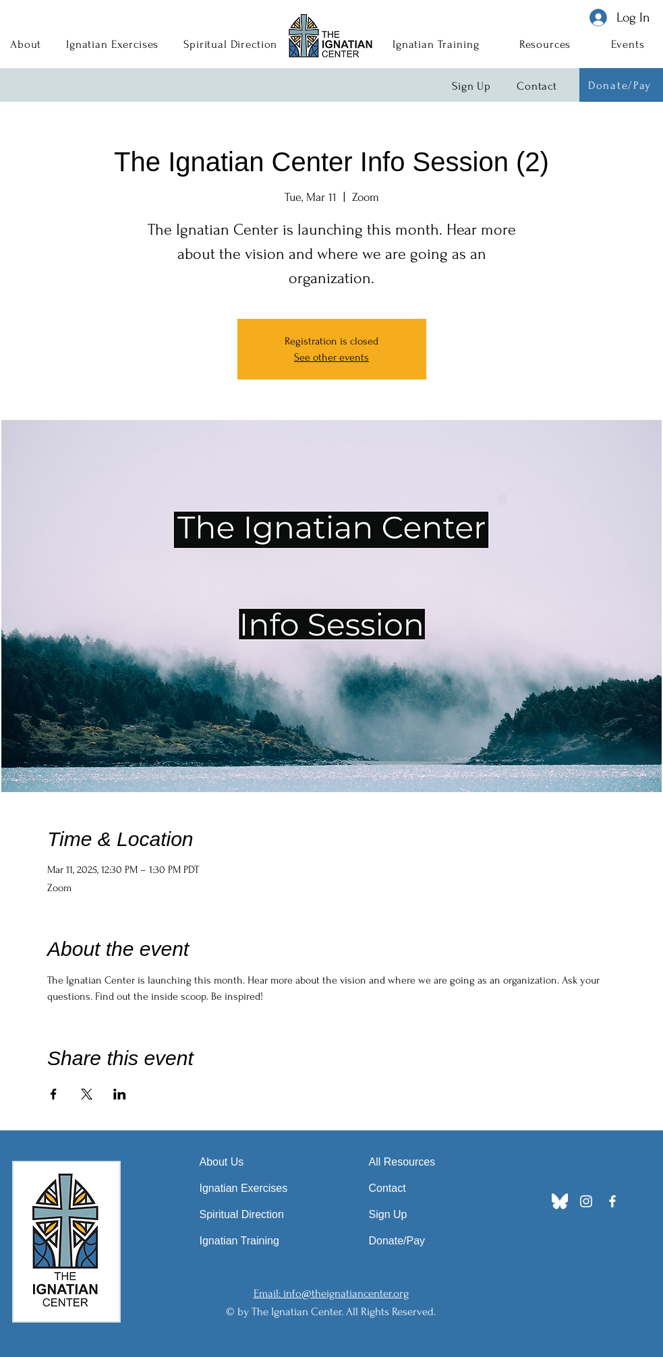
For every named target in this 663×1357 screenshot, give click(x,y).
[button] (26, 44)
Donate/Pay (397, 1240)
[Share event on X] (86, 1094)
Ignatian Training (239, 1240)
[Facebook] (612, 1201)
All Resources (402, 1162)
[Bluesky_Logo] (560, 1201)
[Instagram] (586, 1201)
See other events (331, 357)
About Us (222, 1162)
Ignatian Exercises (244, 1188)
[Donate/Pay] (621, 85)
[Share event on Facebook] (53, 1094)
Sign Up (388, 1214)
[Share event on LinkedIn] (119, 1094)
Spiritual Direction (242, 1214)
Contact (387, 1188)
